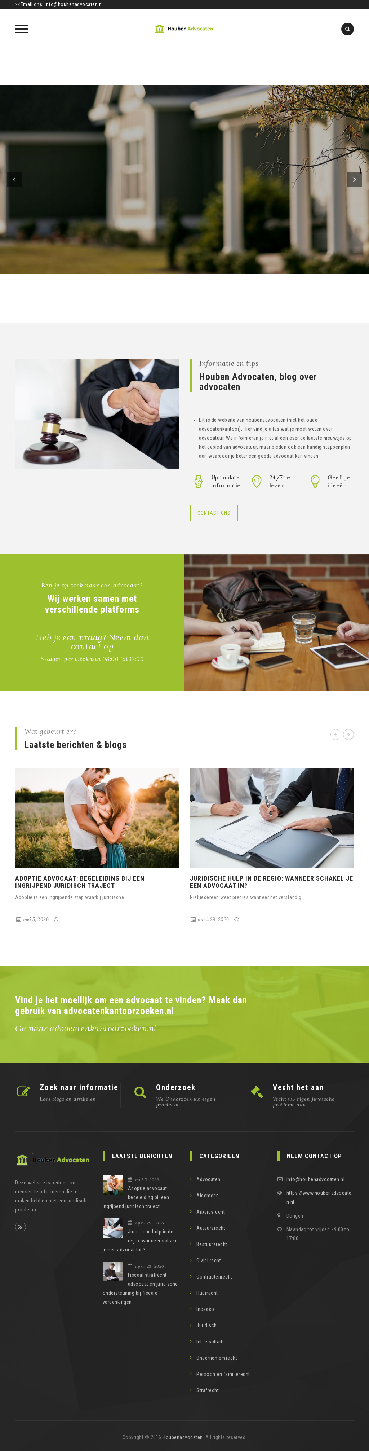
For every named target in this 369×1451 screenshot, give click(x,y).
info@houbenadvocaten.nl (74, 4)
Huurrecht (207, 1293)
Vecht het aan (298, 1087)
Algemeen (207, 1195)
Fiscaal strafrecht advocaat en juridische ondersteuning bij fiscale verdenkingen (140, 1288)
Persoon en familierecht (223, 1374)
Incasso (205, 1309)
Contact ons (214, 513)
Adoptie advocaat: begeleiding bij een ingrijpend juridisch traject (80, 881)
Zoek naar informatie (79, 1087)
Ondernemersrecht (216, 1358)
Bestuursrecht (211, 1244)
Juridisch (206, 1325)
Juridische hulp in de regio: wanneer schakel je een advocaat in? (271, 881)
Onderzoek (176, 1087)
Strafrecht (207, 1390)
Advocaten (208, 1179)
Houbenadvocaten (183, 1437)
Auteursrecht (210, 1228)
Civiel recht (208, 1260)
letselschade (210, 1342)
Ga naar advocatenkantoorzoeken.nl (86, 1028)
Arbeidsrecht (210, 1212)
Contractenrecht (214, 1277)
